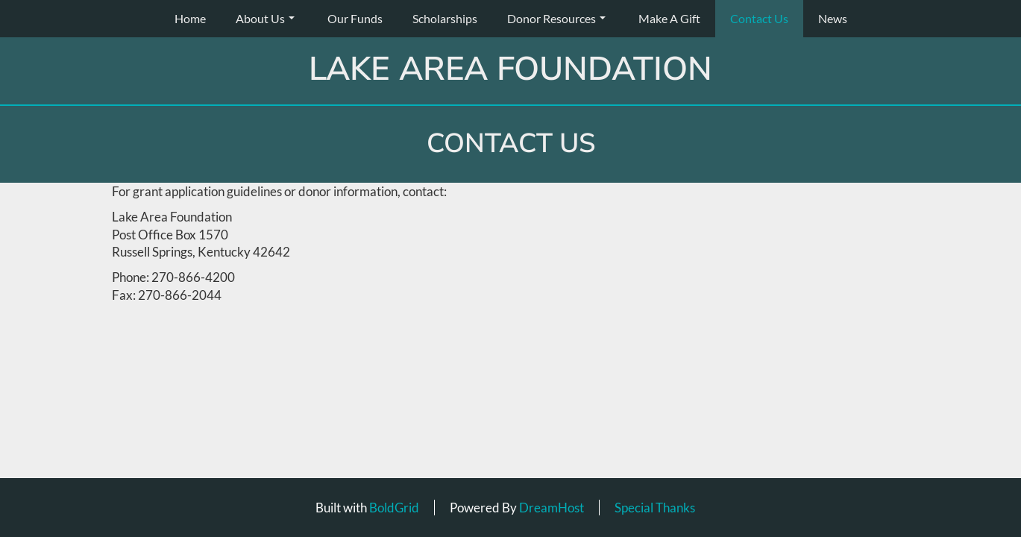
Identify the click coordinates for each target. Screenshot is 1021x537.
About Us (265, 18)
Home (190, 18)
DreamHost (551, 507)
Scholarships (444, 18)
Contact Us (759, 18)
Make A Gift (669, 18)
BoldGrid (394, 507)
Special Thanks (655, 507)
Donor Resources (556, 18)
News (832, 18)
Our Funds (355, 18)
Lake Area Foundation (510, 69)
